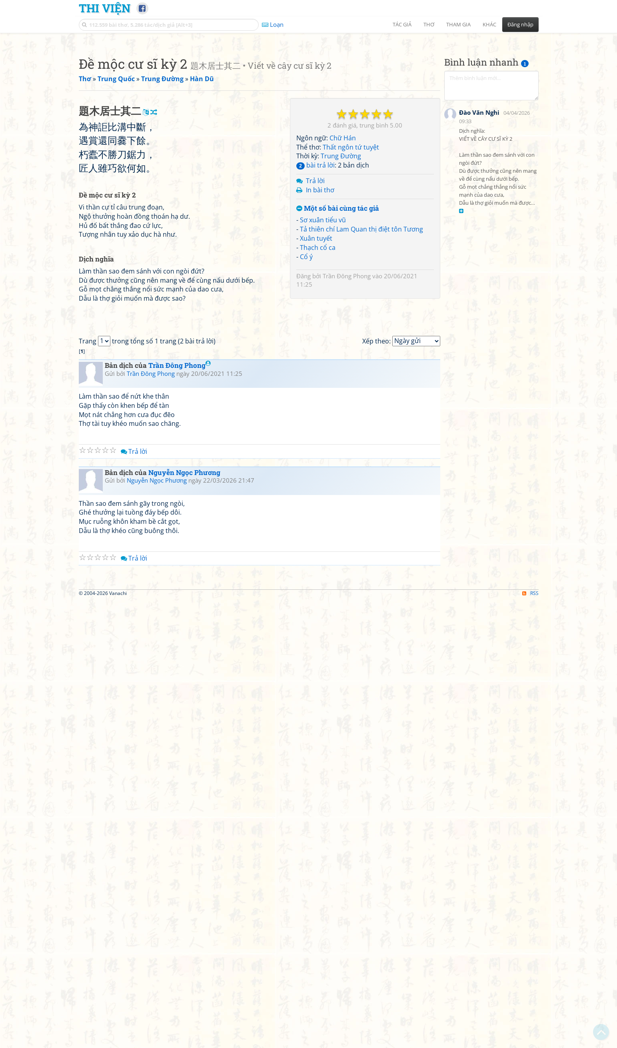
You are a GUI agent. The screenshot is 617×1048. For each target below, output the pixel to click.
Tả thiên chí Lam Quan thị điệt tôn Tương (361, 341)
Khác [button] (489, 24)
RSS (530, 1041)
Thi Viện (104, 8)
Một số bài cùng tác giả (337, 320)
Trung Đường (341, 267)
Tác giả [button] (402, 24)
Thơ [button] (428, 24)
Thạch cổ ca (317, 359)
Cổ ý (306, 368)
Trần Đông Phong (347, 388)
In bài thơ (320, 301)
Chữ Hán (342, 250)
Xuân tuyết (316, 350)
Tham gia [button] (458, 24)
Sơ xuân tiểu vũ (323, 331)
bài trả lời (315, 277)
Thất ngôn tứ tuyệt (351, 259)
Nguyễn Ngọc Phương (184, 808)
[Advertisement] (309, 94)
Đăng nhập (520, 24)
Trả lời (315, 292)
